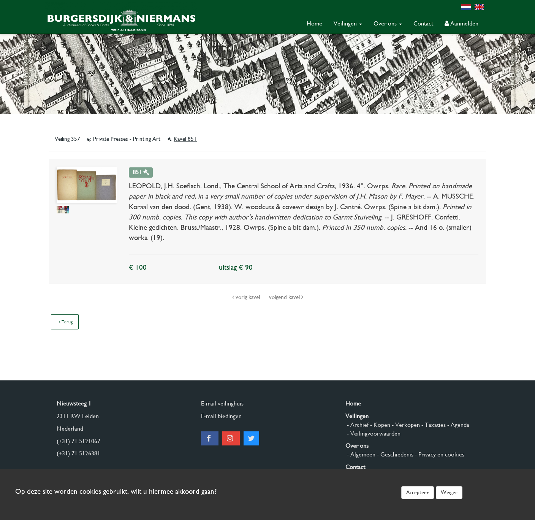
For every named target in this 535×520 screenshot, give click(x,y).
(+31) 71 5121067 (78, 441)
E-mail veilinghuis (222, 403)
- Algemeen (360, 454)
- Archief (357, 424)
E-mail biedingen (221, 416)
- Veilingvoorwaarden (372, 433)
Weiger (449, 492)
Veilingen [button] (348, 23)
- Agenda (457, 424)
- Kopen (379, 424)
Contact (423, 23)
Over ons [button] (388, 23)
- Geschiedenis (394, 454)
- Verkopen (405, 424)
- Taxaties (433, 424)
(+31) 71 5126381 (78, 453)
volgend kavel (286, 297)
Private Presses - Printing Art (124, 138)
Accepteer (417, 492)
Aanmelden (461, 23)
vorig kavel (246, 297)
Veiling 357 (68, 138)
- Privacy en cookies (438, 454)
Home (314, 23)
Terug (66, 321)
